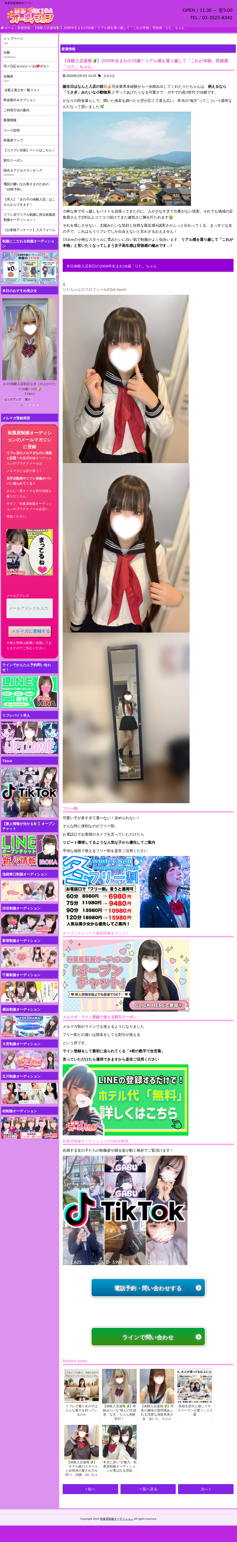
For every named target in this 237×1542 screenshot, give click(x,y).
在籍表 (8, 82)
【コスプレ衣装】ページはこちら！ (29, 156)
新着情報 (9, 126)
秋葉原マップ (13, 146)
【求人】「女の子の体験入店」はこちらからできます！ (29, 207)
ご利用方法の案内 (16, 116)
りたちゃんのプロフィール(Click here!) (94, 295)
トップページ (13, 45)
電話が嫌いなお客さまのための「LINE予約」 (26, 192)
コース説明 (11, 136)
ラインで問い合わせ (148, 1351)
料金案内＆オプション (19, 106)
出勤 (6, 58)
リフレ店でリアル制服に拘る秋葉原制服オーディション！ (29, 223)
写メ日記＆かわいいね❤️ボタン (26, 72)
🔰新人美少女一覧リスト (21, 96)
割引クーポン (13, 166)
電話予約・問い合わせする (148, 1297)
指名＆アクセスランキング (22, 176)
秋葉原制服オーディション (116, 1535)
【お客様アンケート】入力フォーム (29, 236)
